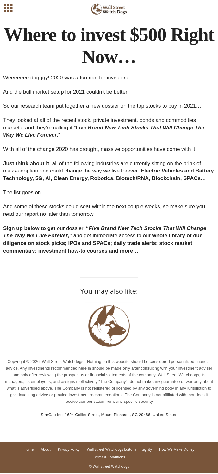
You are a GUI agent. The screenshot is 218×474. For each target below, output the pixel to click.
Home (29, 449)
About (46, 449)
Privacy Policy (69, 449)
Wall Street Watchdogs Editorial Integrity (119, 449)
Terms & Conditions (109, 456)
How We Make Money (176, 449)
